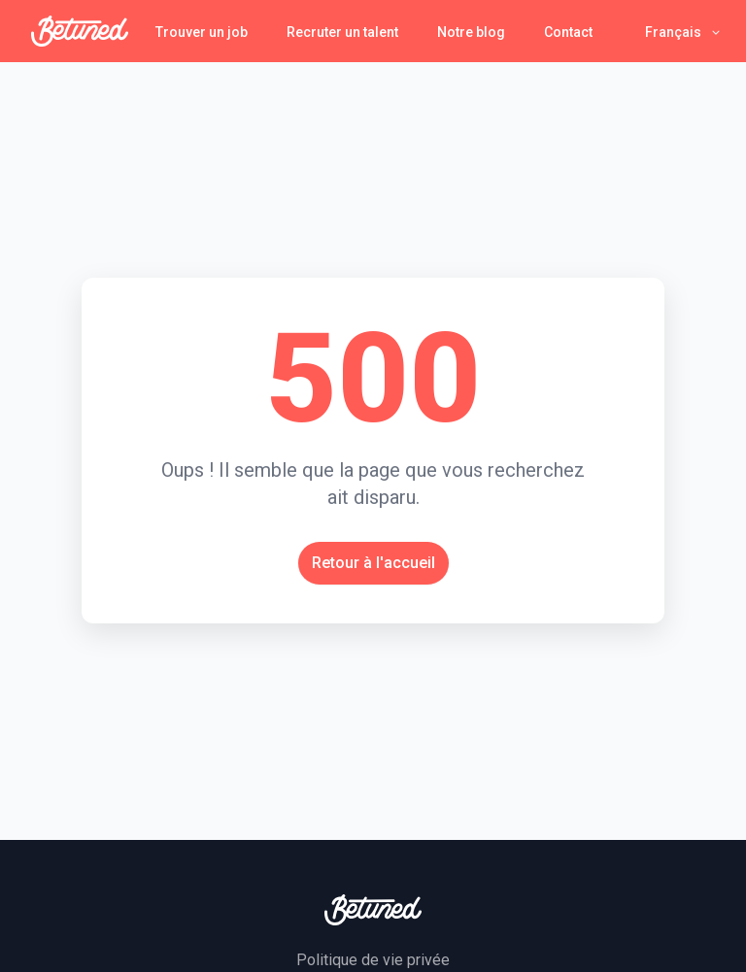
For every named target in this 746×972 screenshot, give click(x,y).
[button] (684, 31)
